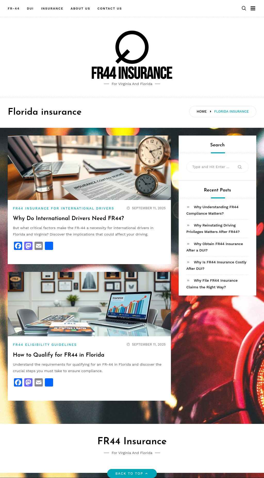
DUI (30, 8)
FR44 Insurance (132, 442)
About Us (80, 8)
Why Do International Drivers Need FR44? (68, 219)
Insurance (52, 8)
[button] (244, 8)
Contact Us (109, 8)
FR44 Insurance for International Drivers (63, 208)
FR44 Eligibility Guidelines (45, 345)
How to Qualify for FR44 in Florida (58, 355)
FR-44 (14, 8)
